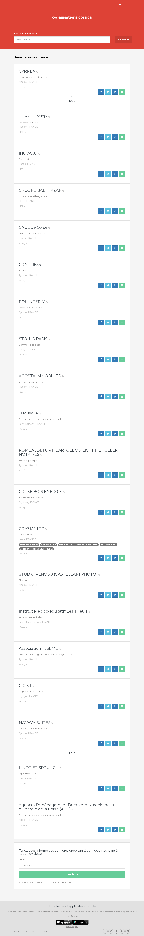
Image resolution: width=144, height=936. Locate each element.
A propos (30, 931)
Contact (43, 931)
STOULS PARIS (34, 339)
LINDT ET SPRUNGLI (40, 767)
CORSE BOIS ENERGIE (42, 491)
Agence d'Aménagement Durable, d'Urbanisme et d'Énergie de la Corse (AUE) (66, 806)
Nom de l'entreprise (25, 33)
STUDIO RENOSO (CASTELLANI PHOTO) (59, 574)
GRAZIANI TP (33, 528)
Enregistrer (72, 874)
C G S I (26, 685)
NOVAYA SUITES (36, 722)
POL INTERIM (33, 301)
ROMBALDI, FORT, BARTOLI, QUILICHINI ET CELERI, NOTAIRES (69, 452)
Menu (123, 4)
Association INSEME (40, 648)
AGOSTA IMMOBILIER (41, 375)
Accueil (17, 931)
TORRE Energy (34, 116)
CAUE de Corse (34, 227)
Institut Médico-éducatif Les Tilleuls (54, 611)
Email (22, 859)
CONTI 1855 (31, 264)
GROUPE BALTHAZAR (41, 190)
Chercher (123, 39)
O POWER (30, 413)
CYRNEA (28, 71)
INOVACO (29, 153)
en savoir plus (72, 926)
